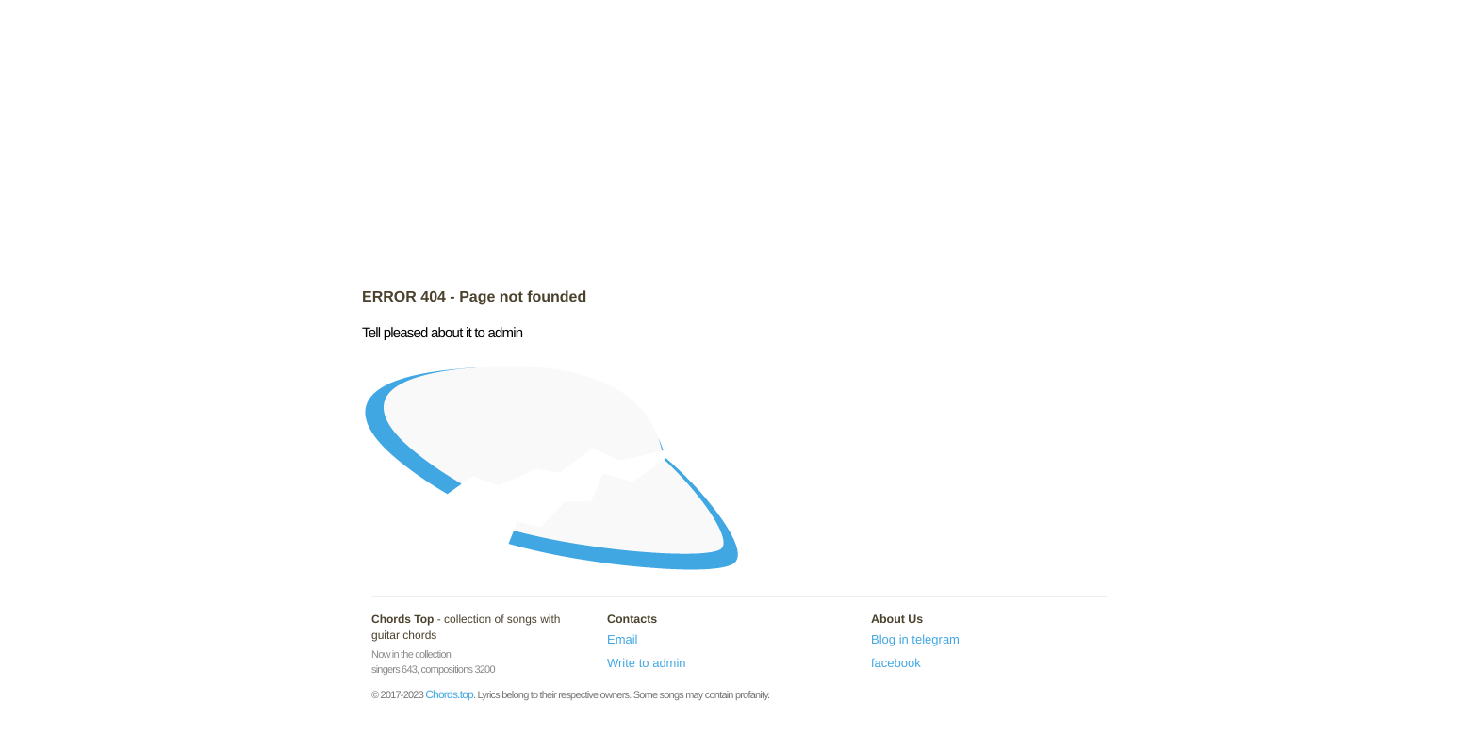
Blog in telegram (915, 639)
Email (622, 639)
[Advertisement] (739, 146)
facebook (896, 663)
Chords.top (449, 694)
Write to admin (646, 663)
